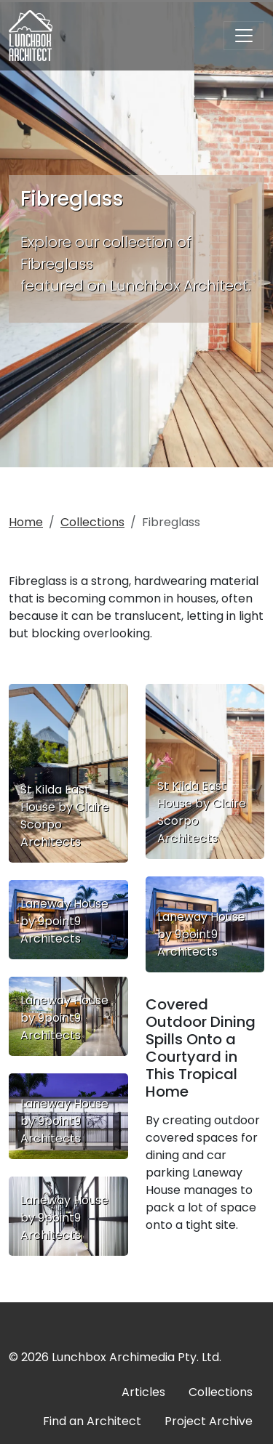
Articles (143, 1392)
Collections (92, 522)
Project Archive (209, 1421)
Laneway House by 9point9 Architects (64, 921)
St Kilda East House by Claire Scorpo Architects (64, 815)
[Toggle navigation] (243, 35)
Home (26, 522)
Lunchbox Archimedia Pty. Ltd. (136, 1357)
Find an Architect (92, 1421)
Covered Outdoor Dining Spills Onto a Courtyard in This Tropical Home (201, 1048)
